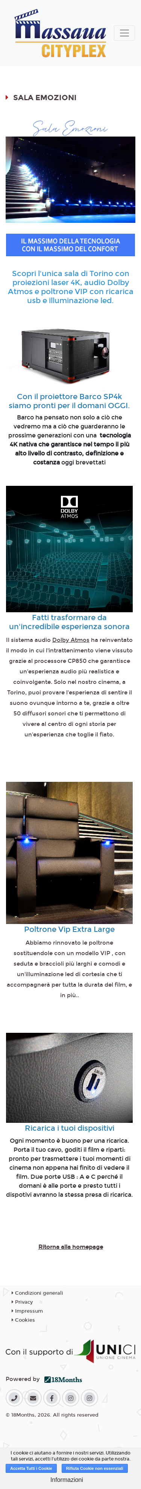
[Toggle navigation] (124, 33)
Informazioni (66, 1480)
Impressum (27, 1311)
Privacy (22, 1302)
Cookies (23, 1320)
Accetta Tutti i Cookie (31, 1468)
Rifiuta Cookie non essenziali (94, 1468)
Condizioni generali (37, 1293)
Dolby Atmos (70, 640)
